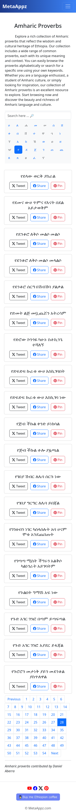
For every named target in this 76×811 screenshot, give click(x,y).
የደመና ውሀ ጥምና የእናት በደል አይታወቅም (37, 205)
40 (44, 737)
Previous (13, 699)
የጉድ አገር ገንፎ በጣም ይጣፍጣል (38, 619)
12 (47, 707)
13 (56, 707)
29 (9, 730)
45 (27, 745)
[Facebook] (35, 788)
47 (44, 745)
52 (27, 753)
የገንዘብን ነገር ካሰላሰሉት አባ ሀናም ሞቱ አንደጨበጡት (37, 531)
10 (30, 707)
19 (44, 714)
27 (53, 722)
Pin (58, 186)
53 (35, 753)
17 (27, 714)
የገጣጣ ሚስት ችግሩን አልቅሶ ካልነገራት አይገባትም (38, 563)
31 (27, 730)
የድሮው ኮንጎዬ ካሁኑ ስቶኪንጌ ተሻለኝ (38, 342)
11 (39, 707)
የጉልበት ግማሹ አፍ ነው (38, 592)
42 (62, 737)
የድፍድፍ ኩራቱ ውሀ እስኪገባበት (38, 371)
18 (35, 714)
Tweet (18, 186)
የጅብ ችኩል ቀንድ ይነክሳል (38, 424)
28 (62, 722)
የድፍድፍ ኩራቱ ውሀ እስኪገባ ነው (38, 397)
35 (62, 730)
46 (35, 745)
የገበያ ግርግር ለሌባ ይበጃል (38, 503)
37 (18, 737)
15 (9, 714)
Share (39, 186)
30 (18, 730)
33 (44, 730)
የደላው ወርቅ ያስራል (38, 176)
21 (62, 714)
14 (65, 707)
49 (62, 745)
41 (53, 737)
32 (35, 730)
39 (35, 737)
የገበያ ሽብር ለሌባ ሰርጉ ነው (38, 476)
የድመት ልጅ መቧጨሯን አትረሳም (38, 313)
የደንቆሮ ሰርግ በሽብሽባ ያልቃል (38, 286)
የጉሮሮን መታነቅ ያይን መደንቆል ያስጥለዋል (38, 673)
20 (53, 714)
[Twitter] (41, 788)
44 (18, 745)
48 (53, 745)
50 (9, 753)
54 (44, 753)
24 (27, 722)
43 (9, 745)
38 (27, 737)
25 (35, 722)
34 (53, 730)
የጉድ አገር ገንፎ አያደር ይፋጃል (38, 645)
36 (9, 737)
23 (18, 722)
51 (18, 753)
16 (18, 714)
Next (54, 753)
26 (44, 722)
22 (9, 722)
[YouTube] (29, 788)
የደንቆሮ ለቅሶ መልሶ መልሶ (38, 234)
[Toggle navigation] (68, 6)
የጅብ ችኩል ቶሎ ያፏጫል (38, 450)
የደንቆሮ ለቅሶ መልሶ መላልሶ (38, 260)
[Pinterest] (46, 788)
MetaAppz (14, 6)
